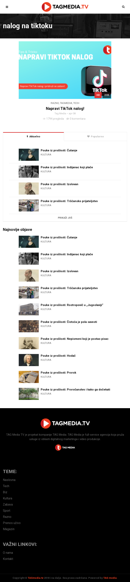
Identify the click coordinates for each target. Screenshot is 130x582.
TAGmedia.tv (35, 577)
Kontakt (8, 559)
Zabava (8, 504)
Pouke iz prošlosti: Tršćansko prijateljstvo (69, 201)
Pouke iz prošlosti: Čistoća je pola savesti (69, 322)
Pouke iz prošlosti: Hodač (58, 355)
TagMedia (66, 103)
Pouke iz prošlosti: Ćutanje (59, 150)
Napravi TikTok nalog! (65, 108)
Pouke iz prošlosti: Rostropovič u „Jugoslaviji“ (72, 305)
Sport (6, 510)
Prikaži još (65, 217)
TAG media (110, 577)
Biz (5, 492)
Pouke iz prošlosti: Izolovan (59, 184)
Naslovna (9, 480)
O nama (8, 553)
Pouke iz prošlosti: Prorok (58, 372)
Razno (55, 103)
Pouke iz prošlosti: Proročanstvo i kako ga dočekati (75, 389)
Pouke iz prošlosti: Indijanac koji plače (67, 167)
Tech (76, 103)
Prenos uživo (12, 523)
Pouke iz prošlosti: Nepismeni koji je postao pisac (75, 339)
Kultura (46, 154)
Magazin (8, 529)
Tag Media (60, 113)
